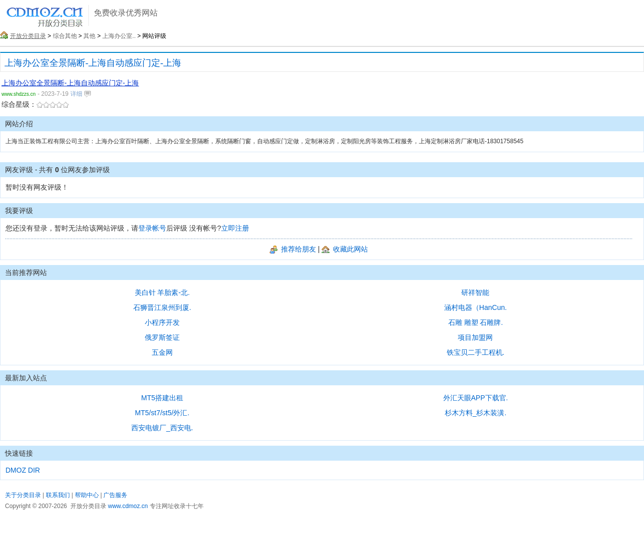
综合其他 (65, 35)
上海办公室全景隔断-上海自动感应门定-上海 (92, 63)
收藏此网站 (345, 249)
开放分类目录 (28, 35)
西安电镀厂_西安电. (162, 428)
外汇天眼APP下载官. (475, 398)
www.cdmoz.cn (128, 506)
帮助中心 (87, 495)
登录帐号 (152, 228)
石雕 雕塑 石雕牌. (475, 322)
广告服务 (115, 495)
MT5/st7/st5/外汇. (162, 413)
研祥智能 (475, 292)
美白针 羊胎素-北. (162, 292)
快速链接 (19, 453)
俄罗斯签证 (162, 337)
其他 (89, 35)
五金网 (162, 352)
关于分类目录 (23, 495)
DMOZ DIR (22, 470)
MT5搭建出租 (162, 398)
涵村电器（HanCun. (475, 307)
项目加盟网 (475, 337)
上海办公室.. (119, 35)
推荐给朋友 (293, 249)
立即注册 (235, 228)
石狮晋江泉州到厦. (162, 307)
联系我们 (58, 495)
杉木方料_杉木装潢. (476, 413)
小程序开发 (162, 322)
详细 (80, 93)
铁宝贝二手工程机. (476, 352)
